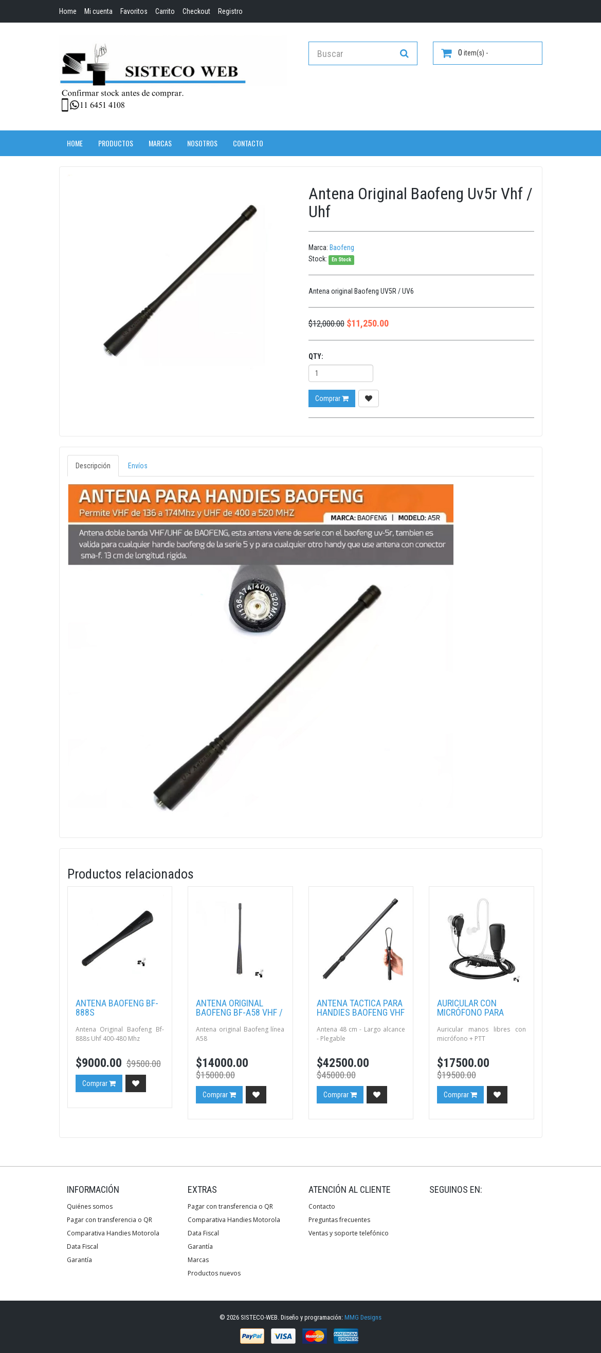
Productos (115, 143)
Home (75, 143)
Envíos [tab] (138, 466)
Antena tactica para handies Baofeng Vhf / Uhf (361, 1012)
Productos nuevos (214, 1273)
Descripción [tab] (93, 466)
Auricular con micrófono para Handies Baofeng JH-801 (480, 1017)
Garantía (79, 1259)
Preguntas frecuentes (339, 1219)
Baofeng (342, 247)
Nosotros (202, 143)
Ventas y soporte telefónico (348, 1233)
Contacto (248, 143)
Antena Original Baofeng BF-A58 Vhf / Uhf (239, 1012)
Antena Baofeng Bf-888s (117, 1008)
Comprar (332, 398)
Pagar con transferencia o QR (109, 1219)
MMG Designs (362, 1317)
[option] (180, 287)
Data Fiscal (82, 1246)
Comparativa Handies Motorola (113, 1233)
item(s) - (464, 53)
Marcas (160, 143)
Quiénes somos (90, 1206)
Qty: (315, 356)
